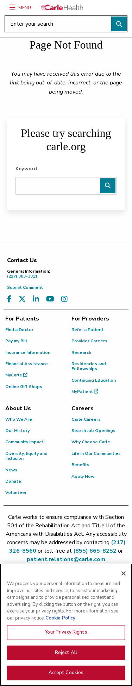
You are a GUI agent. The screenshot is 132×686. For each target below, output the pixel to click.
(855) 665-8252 (95, 551)
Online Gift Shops (23, 386)
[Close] (123, 575)
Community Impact (24, 442)
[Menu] (12, 7)
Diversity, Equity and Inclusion (26, 456)
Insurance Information (27, 352)
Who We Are (18, 419)
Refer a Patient (87, 329)
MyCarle (16, 375)
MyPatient (84, 391)
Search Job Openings (93, 430)
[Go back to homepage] (62, 7)
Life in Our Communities (96, 453)
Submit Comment (25, 287)
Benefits (80, 465)
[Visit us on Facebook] (9, 299)
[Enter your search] (66, 23)
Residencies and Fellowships (88, 366)
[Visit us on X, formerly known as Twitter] (22, 299)
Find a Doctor (19, 329)
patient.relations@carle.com (66, 559)
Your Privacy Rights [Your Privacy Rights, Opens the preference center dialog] (66, 634)
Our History (17, 430)
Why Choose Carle (90, 442)
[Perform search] (119, 24)
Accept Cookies (66, 674)
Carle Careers (86, 419)
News (11, 470)
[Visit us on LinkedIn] (36, 299)
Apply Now (82, 476)
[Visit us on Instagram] (64, 299)
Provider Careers (89, 341)
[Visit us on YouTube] (50, 299)
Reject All (66, 654)
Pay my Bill (16, 341)
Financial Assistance (26, 364)
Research (81, 352)
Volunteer (16, 492)
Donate (13, 481)
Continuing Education (93, 380)
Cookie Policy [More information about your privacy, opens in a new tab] (60, 619)
